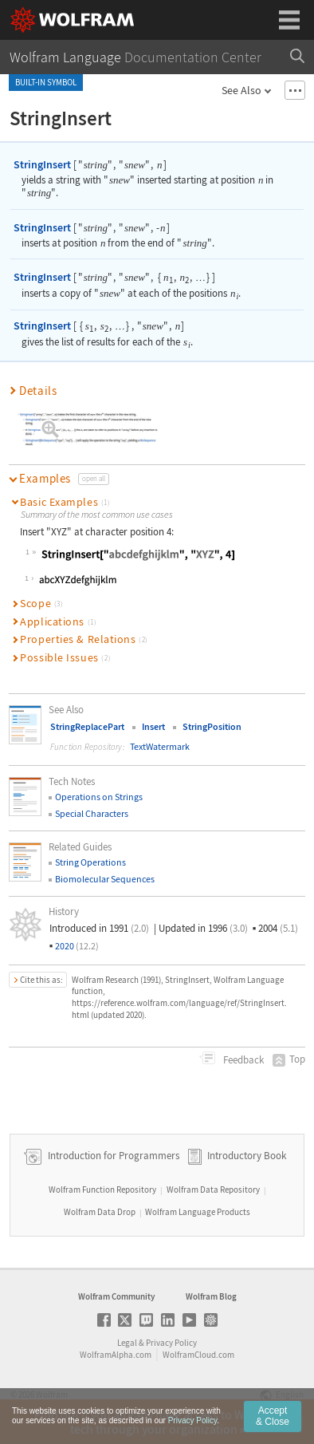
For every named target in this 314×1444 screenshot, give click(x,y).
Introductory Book (246, 1155)
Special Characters (91, 813)
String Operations (90, 862)
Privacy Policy (171, 1342)
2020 (77, 946)
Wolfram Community (116, 1296)
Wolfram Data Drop (99, 1211)
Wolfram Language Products (197, 1211)
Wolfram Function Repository (102, 1189)
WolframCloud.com (198, 1354)
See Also (241, 90)
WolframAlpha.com (115, 1354)
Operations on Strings (99, 797)
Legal (127, 1342)
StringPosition (212, 726)
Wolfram (52, 1394)
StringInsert (42, 164)
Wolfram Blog (211, 1296)
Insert (153, 726)
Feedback (242, 1060)
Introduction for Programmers (112, 1155)
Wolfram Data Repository (213, 1189)
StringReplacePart (87, 726)
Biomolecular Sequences (105, 879)
